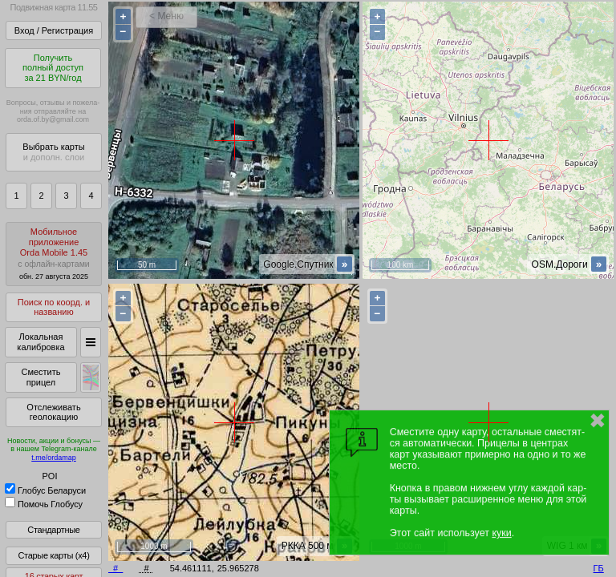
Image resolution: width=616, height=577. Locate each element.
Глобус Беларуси (45, 490)
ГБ (599, 568)
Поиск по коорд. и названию (54, 307)
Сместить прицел (40, 377)
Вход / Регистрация (53, 30)
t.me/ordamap (53, 458)
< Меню (166, 16)
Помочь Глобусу (44, 504)
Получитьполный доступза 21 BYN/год (52, 68)
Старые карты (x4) (53, 555)
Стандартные (53, 530)
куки (501, 533)
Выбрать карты (53, 152)
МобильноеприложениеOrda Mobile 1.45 (53, 253)
